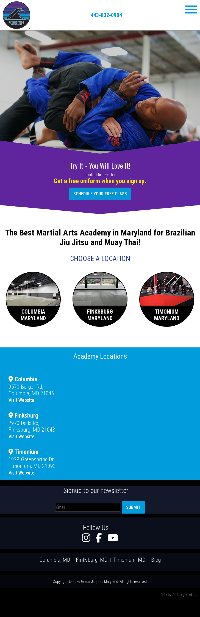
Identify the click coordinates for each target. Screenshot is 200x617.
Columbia (23, 379)
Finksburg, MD (91, 560)
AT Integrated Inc (184, 594)
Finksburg (23, 415)
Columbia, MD (55, 560)
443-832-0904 (106, 15)
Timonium (23, 451)
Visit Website (21, 400)
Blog (156, 560)
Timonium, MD (129, 560)
